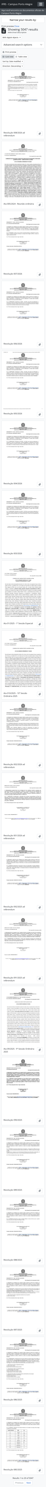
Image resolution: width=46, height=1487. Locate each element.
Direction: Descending (12, 66)
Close (16, 26)
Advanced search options (18, 44)
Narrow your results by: (23, 20)
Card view (8, 57)
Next (28, 1482)
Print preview (9, 52)
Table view (21, 57)
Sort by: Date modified (12, 61)
